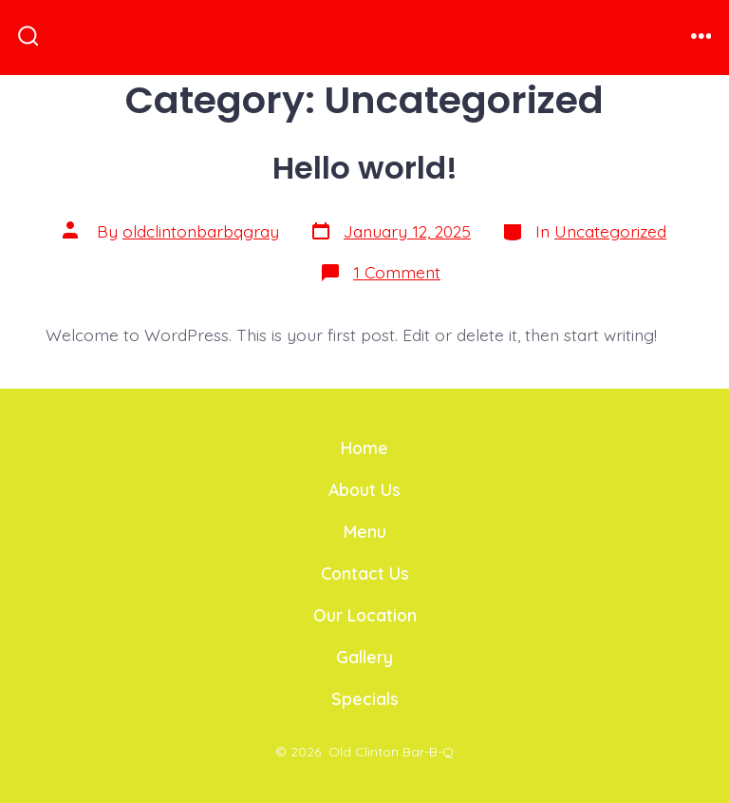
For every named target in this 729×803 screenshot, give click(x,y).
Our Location (365, 614)
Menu (365, 531)
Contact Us (365, 573)
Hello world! (365, 167)
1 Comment (396, 271)
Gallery (364, 656)
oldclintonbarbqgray (200, 230)
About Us (364, 489)
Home (364, 447)
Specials (365, 698)
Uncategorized (610, 230)
